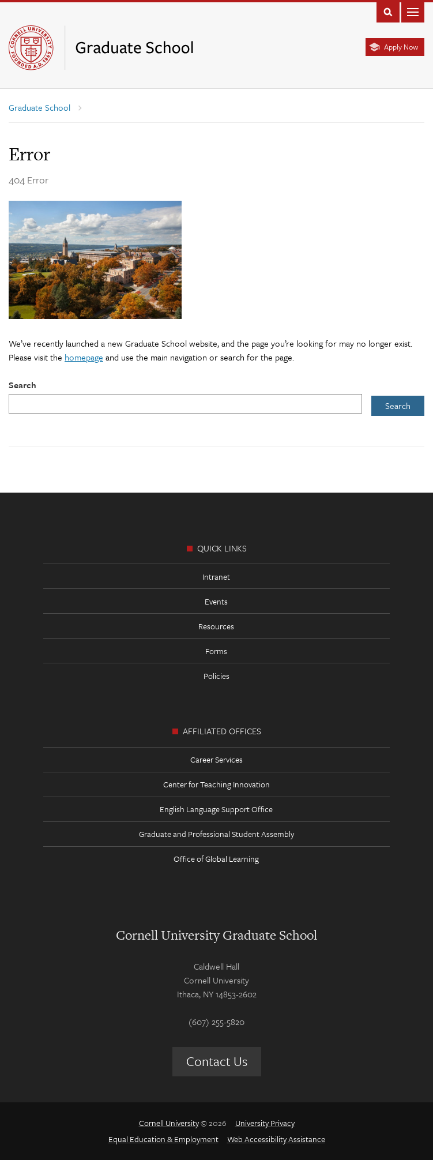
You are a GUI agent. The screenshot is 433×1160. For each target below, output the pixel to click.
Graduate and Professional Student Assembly (216, 834)
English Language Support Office (216, 809)
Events (216, 601)
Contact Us (216, 1061)
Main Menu (412, 11)
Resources (216, 626)
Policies (216, 676)
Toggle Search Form (388, 11)
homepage (84, 357)
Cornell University (169, 1123)
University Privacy (265, 1123)
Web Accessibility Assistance (276, 1139)
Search (22, 384)
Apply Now (401, 46)
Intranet (216, 576)
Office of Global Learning (216, 859)
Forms (216, 651)
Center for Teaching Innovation (216, 784)
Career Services (216, 759)
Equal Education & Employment (163, 1139)
